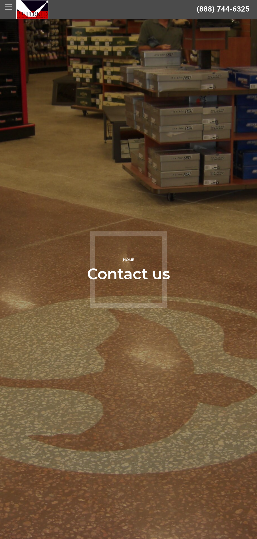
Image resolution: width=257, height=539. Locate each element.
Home (128, 259)
